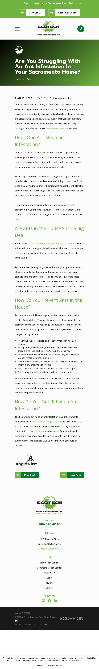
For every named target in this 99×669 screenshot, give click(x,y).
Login (49, 620)
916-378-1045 (49, 567)
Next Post (75, 518)
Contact (49, 631)
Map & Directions (49, 592)
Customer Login (67, 12)
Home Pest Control (49, 605)
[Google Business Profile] (43, 644)
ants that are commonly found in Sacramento (50, 286)
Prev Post (29, 518)
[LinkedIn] (55, 644)
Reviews (49, 626)
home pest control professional (47, 464)
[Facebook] (49, 644)
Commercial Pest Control (49, 611)
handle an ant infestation (57, 172)
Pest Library (49, 616)
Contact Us (35, 12)
